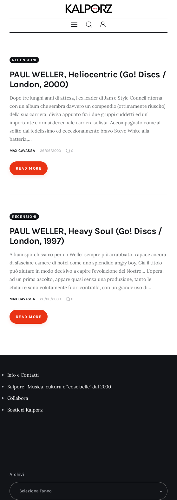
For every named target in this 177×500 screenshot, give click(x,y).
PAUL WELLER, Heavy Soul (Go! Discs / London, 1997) (86, 236)
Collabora (18, 398)
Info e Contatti (23, 375)
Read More (29, 168)
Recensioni (24, 60)
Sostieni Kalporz (25, 410)
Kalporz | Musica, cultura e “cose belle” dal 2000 (59, 387)
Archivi (17, 474)
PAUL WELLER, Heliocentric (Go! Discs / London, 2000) (88, 79)
